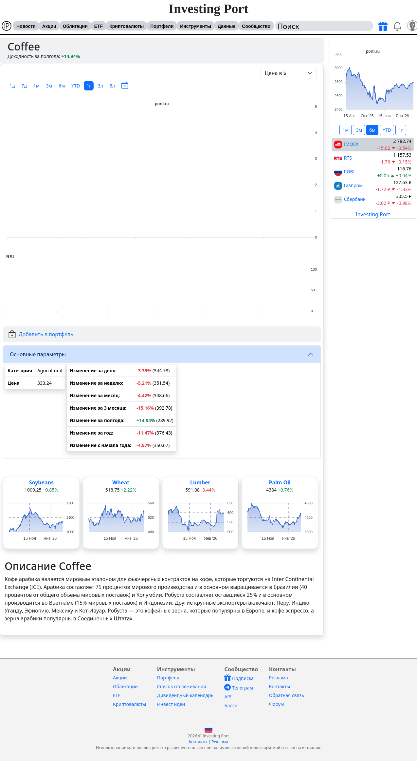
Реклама (278, 677)
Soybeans (41, 482)
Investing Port (208, 8)
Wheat (120, 482)
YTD (75, 86)
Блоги (230, 705)
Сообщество (256, 26)
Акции (49, 26)
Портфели (161, 26)
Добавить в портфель (46, 334)
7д (24, 86)
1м (36, 86)
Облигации (75, 26)
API (227, 696)
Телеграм (238, 688)
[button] (208, 728)
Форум (276, 704)
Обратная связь (286, 695)
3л (100, 86)
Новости (26, 26)
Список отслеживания (181, 686)
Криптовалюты (126, 26)
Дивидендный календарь (185, 695)
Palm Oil (279, 482)
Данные (226, 26)
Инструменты (195, 26)
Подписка (239, 678)
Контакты (279, 686)
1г (88, 86)
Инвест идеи (171, 704)
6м (62, 86)
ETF (98, 26)
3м (49, 86)
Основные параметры (38, 354)
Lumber (200, 482)
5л (112, 86)
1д (12, 86)
